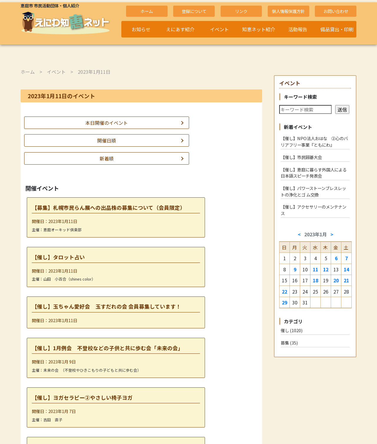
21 (346, 280)
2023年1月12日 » (162, 400)
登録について (194, 11)
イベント (219, 29)
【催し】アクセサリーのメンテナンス (313, 210)
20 (336, 280)
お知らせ (141, 29)
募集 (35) (289, 343)
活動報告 (297, 29)
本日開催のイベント (59, 122)
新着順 (223, 122)
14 (346, 269)
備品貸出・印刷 (336, 29)
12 (325, 269)
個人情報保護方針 (288, 11)
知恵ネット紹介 (258, 29)
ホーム (146, 11)
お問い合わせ (335, 11)
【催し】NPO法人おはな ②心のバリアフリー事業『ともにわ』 (314, 141)
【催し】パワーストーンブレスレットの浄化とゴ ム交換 (313, 191)
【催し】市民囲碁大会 (301, 157)
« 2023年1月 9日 (120, 400)
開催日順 (141, 122)
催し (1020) (291, 330)
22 (284, 291)
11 (315, 269)
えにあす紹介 (180, 29)
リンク (241, 11)
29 (284, 302)
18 (315, 280)
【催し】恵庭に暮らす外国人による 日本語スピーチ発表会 (315, 172)
